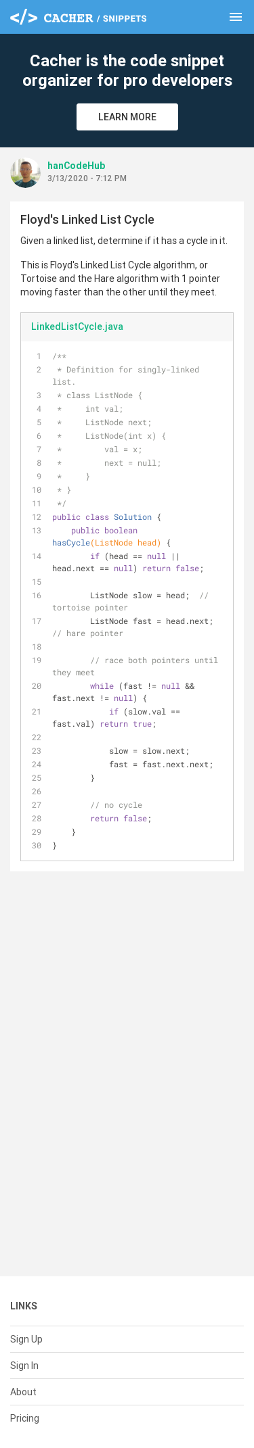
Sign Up (26, 1339)
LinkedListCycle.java (77, 326)
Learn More (127, 117)
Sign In (24, 1365)
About (23, 1392)
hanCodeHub (76, 166)
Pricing (24, 1418)
